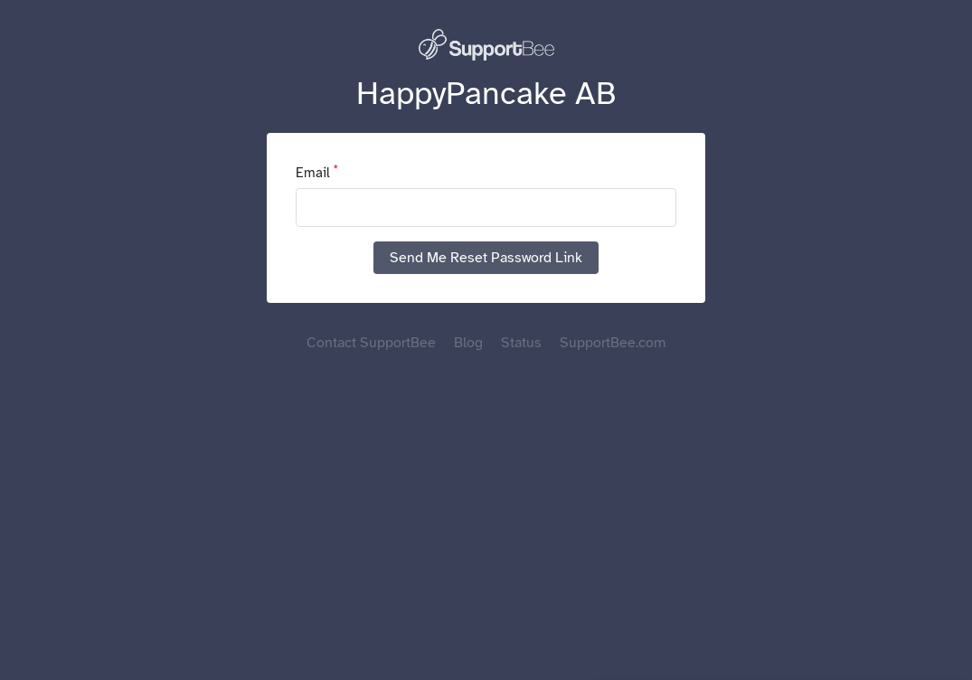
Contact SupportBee (371, 343)
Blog (468, 343)
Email (313, 173)
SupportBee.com (612, 343)
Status (521, 343)
